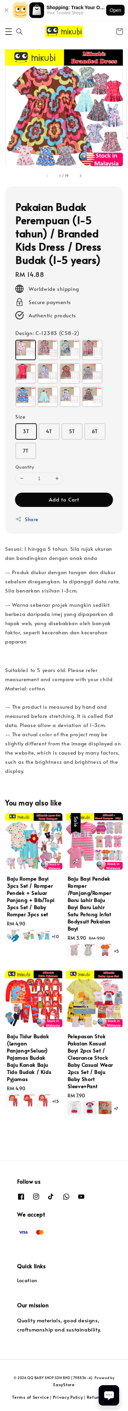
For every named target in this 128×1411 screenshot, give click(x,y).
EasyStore (63, 1384)
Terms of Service (30, 1397)
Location (27, 1280)
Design (47, 332)
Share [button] (26, 519)
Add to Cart (64, 499)
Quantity (24, 467)
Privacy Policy (68, 1397)
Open (115, 10)
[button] (8, 31)
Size (20, 416)
